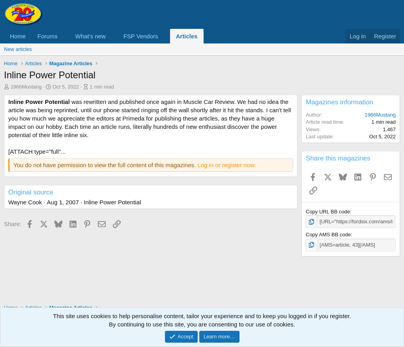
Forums (47, 36)
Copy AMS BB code (328, 235)
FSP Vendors (140, 36)
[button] (63, 36)
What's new (90, 36)
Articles (187, 36)
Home (18, 36)
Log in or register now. (226, 165)
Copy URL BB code (328, 212)
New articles (18, 49)
